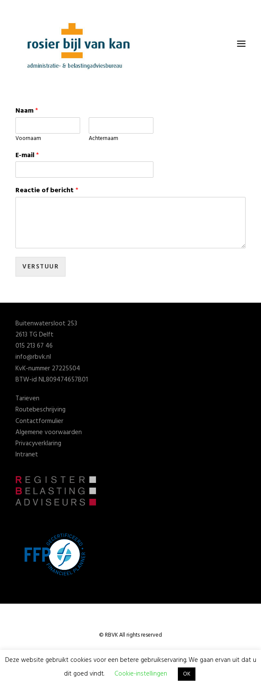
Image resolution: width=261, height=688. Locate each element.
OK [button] (186, 674)
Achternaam (103, 139)
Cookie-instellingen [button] (140, 674)
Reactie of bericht (46, 190)
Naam (26, 111)
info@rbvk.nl (33, 357)
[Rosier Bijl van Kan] (79, 44)
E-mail (27, 155)
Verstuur (40, 267)
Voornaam (28, 139)
